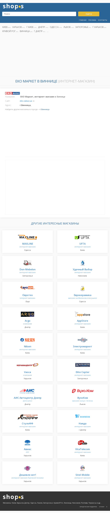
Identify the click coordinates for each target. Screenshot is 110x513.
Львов (67, 27)
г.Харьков (98, 27)
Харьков (17, 27)
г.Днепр (38, 31)
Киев (4, 27)
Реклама (92, 20)
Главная (82, 20)
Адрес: (8, 105)
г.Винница (44, 109)
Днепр (41, 27)
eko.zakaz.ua (26, 100)
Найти (89, 13)
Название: (10, 96)
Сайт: (7, 100)
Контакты (102, 20)
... (48, 31)
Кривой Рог (9, 31)
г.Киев (30, 27)
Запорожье (81, 27)
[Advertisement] (55, 55)
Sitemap (101, 506)
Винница (25, 31)
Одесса (54, 27)
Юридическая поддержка (88, 506)
